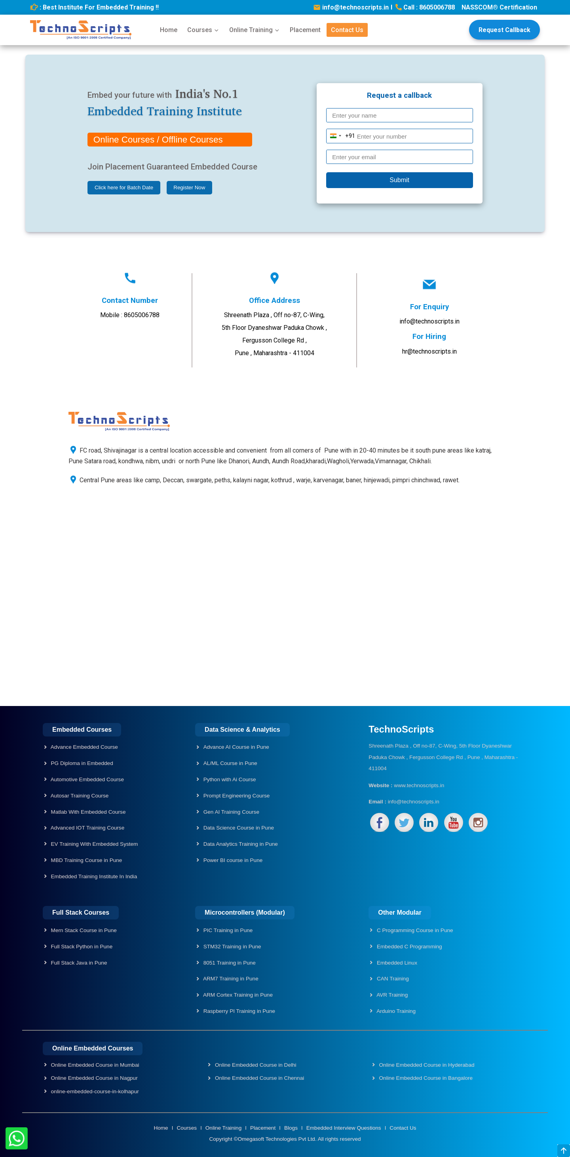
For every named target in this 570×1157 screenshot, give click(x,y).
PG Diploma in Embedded (81, 763)
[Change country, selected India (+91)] (341, 135)
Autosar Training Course (79, 796)
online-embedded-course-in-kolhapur (94, 1091)
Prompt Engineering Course (236, 796)
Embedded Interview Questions (344, 1128)
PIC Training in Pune (227, 930)
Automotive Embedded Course (86, 779)
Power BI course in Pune (233, 860)
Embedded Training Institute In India (93, 876)
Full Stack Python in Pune (80, 947)
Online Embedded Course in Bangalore (425, 1078)
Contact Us (347, 30)
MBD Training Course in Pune (85, 860)
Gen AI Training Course (231, 812)
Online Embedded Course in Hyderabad (426, 1065)
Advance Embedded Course (83, 747)
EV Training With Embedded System (93, 844)
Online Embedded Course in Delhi (254, 1065)
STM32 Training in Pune (231, 947)
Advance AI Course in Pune (236, 747)
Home (168, 30)
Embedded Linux (396, 963)
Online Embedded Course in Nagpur (93, 1078)
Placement (305, 30)
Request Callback (504, 30)
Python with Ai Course (229, 779)
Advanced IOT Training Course (86, 828)
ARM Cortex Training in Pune (237, 995)
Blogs (291, 1128)
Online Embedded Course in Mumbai (94, 1065)
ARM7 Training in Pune (230, 979)
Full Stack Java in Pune (78, 963)
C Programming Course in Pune (414, 930)
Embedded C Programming (408, 947)
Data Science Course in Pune (238, 828)
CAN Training (392, 979)
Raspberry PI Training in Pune (238, 1011)
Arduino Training (395, 1011)
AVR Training (391, 995)
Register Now (189, 187)
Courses (203, 30)
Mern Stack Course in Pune (83, 930)
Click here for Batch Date (124, 187)
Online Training (254, 30)
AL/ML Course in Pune (230, 763)
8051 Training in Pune (229, 963)
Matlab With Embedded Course (87, 812)
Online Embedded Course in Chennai (258, 1078)
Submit (399, 180)
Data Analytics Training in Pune (240, 844)
